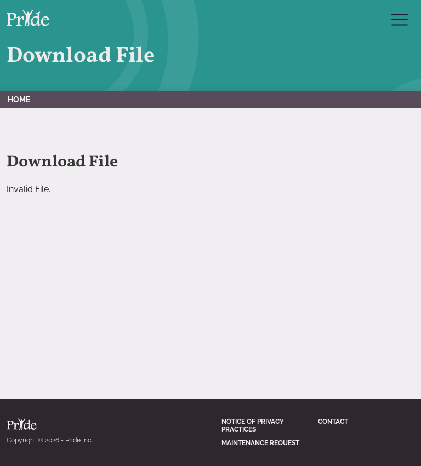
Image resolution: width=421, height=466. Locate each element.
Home (19, 99)
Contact (333, 421)
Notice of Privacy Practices (252, 425)
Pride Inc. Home (28, 18)
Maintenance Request (260, 443)
